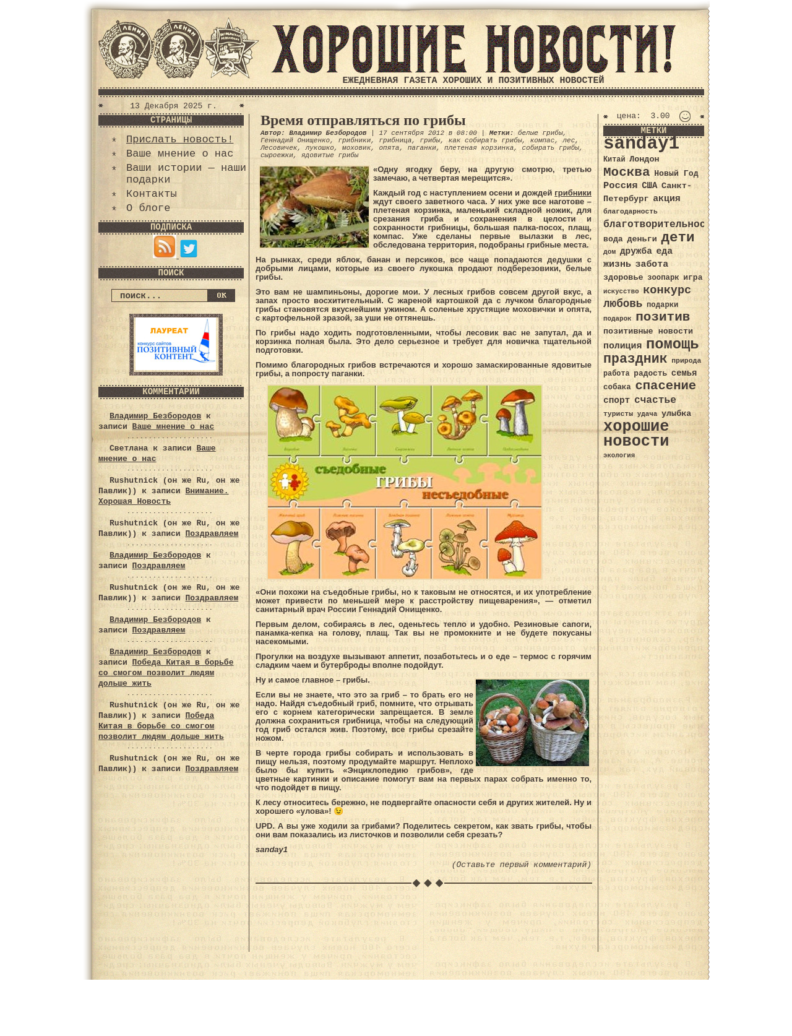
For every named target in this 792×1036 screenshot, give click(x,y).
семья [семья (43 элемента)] (684, 373)
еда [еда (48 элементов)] (664, 251)
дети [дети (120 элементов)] (677, 238)
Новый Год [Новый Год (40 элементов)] (676, 173)
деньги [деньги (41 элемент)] (641, 239)
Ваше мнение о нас (179, 154)
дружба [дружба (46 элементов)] (636, 251)
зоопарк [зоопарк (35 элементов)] (663, 278)
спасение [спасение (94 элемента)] (665, 386)
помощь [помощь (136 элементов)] (672, 344)
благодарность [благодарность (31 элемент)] (630, 211)
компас (542, 140)
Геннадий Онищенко (295, 140)
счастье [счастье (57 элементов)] (655, 400)
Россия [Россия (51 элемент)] (620, 185)
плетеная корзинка (479, 148)
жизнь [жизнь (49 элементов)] (617, 264)
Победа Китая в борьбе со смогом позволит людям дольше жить (165, 673)
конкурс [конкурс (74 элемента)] (667, 290)
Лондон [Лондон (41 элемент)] (644, 159)
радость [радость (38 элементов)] (650, 373)
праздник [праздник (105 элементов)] (635, 359)
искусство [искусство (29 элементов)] (621, 291)
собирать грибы (550, 148)
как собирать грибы (485, 140)
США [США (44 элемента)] (649, 186)
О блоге (148, 208)
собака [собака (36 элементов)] (617, 387)
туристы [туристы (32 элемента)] (618, 414)
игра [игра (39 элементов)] (692, 277)
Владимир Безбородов (155, 416)
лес (569, 140)
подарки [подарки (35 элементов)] (662, 305)
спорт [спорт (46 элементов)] (616, 400)
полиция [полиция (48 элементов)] (622, 346)
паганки (422, 148)
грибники (354, 140)
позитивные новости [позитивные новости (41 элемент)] (648, 331)
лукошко (320, 148)
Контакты (151, 194)
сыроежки (276, 155)
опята (389, 148)
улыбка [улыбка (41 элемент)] (676, 413)
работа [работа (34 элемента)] (616, 373)
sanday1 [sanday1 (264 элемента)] (641, 144)
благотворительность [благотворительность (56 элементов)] (660, 224)
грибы (430, 140)
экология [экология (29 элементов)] (619, 455)
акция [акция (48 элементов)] (667, 199)
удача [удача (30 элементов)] (647, 414)
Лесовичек (278, 148)
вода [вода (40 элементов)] (613, 239)
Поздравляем (211, 533)
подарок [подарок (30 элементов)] (617, 318)
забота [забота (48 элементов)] (651, 264)
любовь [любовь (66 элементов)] (622, 304)
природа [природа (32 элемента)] (686, 360)
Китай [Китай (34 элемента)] (614, 159)
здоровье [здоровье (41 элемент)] (623, 277)
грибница (395, 140)
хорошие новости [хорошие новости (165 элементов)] (636, 434)
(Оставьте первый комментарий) (522, 865)
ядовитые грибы (329, 155)
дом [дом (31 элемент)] (609, 252)
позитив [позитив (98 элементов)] (662, 317)
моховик (356, 148)
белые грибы (540, 133)
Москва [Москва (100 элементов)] (626, 172)
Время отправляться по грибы (363, 120)
